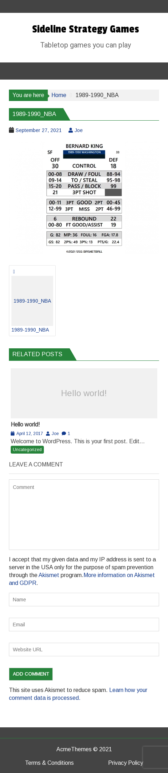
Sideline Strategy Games (85, 29)
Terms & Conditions (49, 763)
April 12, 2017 (29, 433)
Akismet (49, 575)
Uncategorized (27, 449)
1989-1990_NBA (32, 304)
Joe (79, 130)
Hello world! (84, 393)
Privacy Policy (125, 763)
